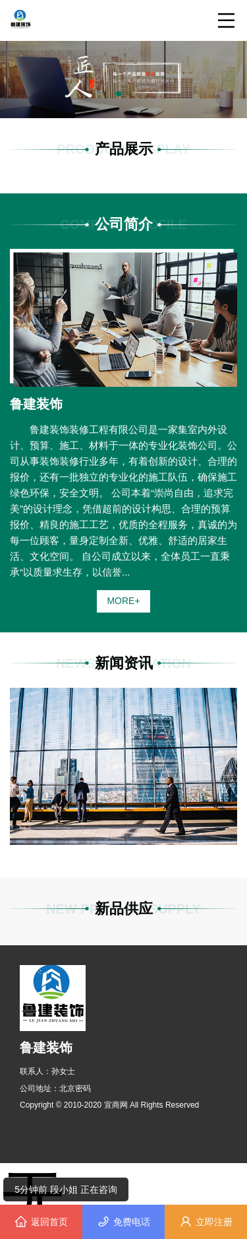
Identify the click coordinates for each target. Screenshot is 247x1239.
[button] (118, 93)
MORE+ (123, 600)
